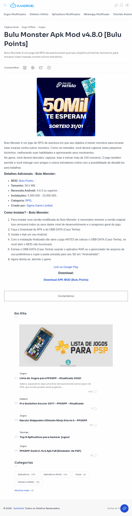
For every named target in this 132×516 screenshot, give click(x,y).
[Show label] (23, 490)
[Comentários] (92, 391)
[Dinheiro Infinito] (39, 14)
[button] (116, 5)
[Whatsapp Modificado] (96, 14)
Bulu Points (26, 180)
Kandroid (18, 508)
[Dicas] (80, 474)
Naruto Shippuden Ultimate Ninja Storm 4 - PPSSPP (53, 420)
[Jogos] (23, 373)
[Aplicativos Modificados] (66, 14)
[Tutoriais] (24, 432)
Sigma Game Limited (39, 205)
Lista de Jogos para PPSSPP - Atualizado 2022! (50, 378)
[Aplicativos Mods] (55, 474)
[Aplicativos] (26, 474)
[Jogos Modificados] (14, 14)
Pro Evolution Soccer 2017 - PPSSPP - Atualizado (52, 403)
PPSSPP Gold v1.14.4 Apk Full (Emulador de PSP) (50, 450)
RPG (28, 200)
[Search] (121, 5)
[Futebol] (24, 399)
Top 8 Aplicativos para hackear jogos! (45, 437)
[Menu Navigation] (5, 5)
